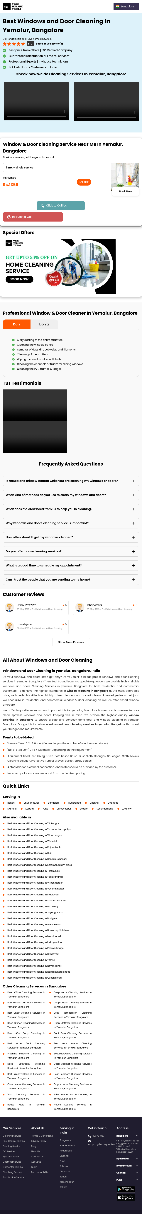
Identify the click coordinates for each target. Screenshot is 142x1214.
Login (34, 1155)
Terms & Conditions (42, 1124)
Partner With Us (39, 1161)
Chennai (94, 791)
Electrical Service (12, 1150)
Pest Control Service (14, 1129)
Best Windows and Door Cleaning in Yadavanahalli (35, 865)
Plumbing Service (12, 1161)
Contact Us (37, 1145)
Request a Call (101, 206)
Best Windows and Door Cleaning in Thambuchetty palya (39, 818)
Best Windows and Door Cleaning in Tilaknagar (33, 812)
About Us (36, 1150)
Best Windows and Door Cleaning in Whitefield (32, 830)
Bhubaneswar (31, 791)
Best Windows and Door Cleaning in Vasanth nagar (35, 877)
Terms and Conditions (125, 1204)
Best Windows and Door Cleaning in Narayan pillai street (38, 919)
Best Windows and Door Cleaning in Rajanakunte (34, 836)
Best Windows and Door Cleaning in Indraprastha (34, 931)
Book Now (125, 191)
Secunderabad (105, 797)
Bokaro (84, 797)
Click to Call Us (57, 205)
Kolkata (30, 797)
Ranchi (11, 791)
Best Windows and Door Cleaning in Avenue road (34, 913)
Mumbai (12, 797)
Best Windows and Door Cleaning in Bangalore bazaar (37, 847)
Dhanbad (113, 791)
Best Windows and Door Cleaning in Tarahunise (33, 859)
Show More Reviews (71, 631)
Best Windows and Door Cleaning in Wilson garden (35, 871)
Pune (45, 797)
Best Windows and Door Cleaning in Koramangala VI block (39, 853)
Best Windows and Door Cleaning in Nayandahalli (34, 954)
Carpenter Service (13, 1155)
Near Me (35, 1140)
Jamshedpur (64, 797)
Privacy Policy (38, 1129)
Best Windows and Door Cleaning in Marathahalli (34, 925)
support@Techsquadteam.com (105, 1133)
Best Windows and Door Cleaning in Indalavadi (33, 883)
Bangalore (54, 791)
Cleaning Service (12, 1124)
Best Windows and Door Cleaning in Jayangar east (35, 901)
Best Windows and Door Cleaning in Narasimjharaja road (38, 960)
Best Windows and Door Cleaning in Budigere (32, 907)
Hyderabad (74, 791)
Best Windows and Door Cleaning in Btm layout (33, 942)
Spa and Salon (11, 1145)
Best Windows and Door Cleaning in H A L (30, 841)
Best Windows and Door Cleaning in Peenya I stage (35, 936)
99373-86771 (99, 1124)
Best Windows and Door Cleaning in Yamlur (31, 948)
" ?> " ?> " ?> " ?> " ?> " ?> (47, 167)
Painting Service (11, 1135)
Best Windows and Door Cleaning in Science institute (36, 889)
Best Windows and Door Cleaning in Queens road (34, 966)
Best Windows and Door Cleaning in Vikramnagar (34, 824)
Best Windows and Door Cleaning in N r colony (32, 895)
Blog (33, 1135)
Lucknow (127, 797)
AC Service (9, 1140)
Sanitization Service (13, 1166)
